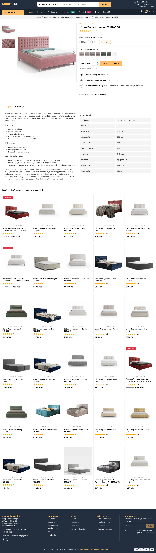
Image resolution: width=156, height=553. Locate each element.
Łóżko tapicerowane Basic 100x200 (44, 229)
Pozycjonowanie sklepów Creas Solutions (95, 550)
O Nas (73, 519)
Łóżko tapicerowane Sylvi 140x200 (13, 330)
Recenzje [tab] (19, 106)
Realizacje (75, 526)
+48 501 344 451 (8, 532)
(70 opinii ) (94, 31)
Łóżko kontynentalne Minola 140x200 (76, 431)
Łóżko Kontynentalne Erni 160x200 (43, 481)
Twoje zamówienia (104, 519)
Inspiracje (52, 535)
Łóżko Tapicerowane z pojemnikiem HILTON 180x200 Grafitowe (107, 481)
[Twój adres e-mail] (135, 526)
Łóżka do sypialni (66, 17)
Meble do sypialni (51, 17)
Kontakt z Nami (143, 2)
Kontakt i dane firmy (79, 529)
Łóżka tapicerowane (84, 17)
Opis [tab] (9, 106)
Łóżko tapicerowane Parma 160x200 (106, 330)
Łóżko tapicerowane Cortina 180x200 (138, 481)
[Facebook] (3, 540)
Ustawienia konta (103, 522)
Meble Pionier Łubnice (88, 24)
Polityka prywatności (105, 529)
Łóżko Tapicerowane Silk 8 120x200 (13, 481)
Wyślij (150, 526)
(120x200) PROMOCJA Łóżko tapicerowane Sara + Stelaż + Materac (138, 380)
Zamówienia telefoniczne (53, 527)
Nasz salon (75, 522)
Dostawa (51, 522)
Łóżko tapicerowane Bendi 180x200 (75, 380)
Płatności (52, 519)
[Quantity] (94, 63)
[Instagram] (7, 540)
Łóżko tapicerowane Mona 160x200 (106, 380)
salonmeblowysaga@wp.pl (17, 536)
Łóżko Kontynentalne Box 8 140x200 (106, 280)
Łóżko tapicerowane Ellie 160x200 (136, 330)
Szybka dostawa (147, 7)
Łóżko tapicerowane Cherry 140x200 (137, 431)
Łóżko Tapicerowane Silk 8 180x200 (44, 380)
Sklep (39, 17)
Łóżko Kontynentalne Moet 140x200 (13, 380)
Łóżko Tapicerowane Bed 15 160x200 (45, 330)
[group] (46, 52)
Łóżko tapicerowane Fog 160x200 (105, 229)
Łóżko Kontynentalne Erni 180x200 (136, 280)
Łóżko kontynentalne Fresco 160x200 (45, 431)
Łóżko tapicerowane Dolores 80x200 (138, 229)
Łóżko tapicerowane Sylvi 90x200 (13, 431)
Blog (49, 531)
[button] (73, 52)
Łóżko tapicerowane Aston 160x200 (75, 229)
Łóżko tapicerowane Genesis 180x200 (76, 280)
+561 (114, 54)
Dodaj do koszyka (111, 63)
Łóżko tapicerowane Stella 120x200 (75, 330)
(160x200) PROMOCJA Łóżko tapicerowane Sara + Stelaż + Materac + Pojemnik (15, 229)
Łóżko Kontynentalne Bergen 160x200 (45, 280)
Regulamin (101, 526)
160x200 (84, 42)
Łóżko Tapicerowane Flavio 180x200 (75, 481)
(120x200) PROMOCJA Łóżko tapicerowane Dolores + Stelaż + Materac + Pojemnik (15, 280)
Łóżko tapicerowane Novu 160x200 (106, 431)
